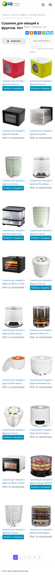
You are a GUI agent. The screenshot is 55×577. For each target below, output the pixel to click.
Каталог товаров (19, 15)
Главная (5, 15)
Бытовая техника (36, 15)
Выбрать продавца (13, 88)
